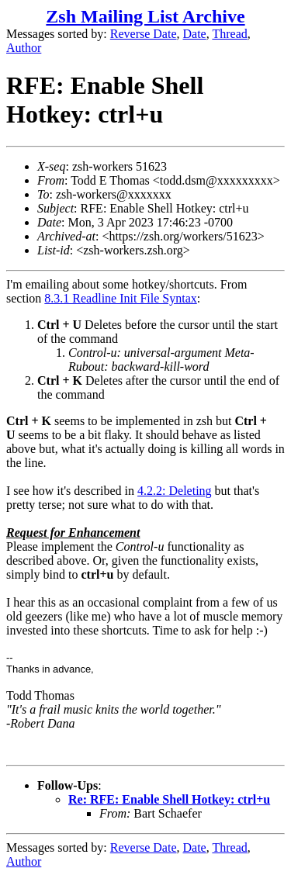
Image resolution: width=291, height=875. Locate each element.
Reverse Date (143, 33)
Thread (229, 33)
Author (23, 47)
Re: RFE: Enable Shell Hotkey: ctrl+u (169, 799)
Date (194, 33)
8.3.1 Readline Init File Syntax (120, 298)
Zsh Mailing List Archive (145, 16)
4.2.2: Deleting (174, 490)
